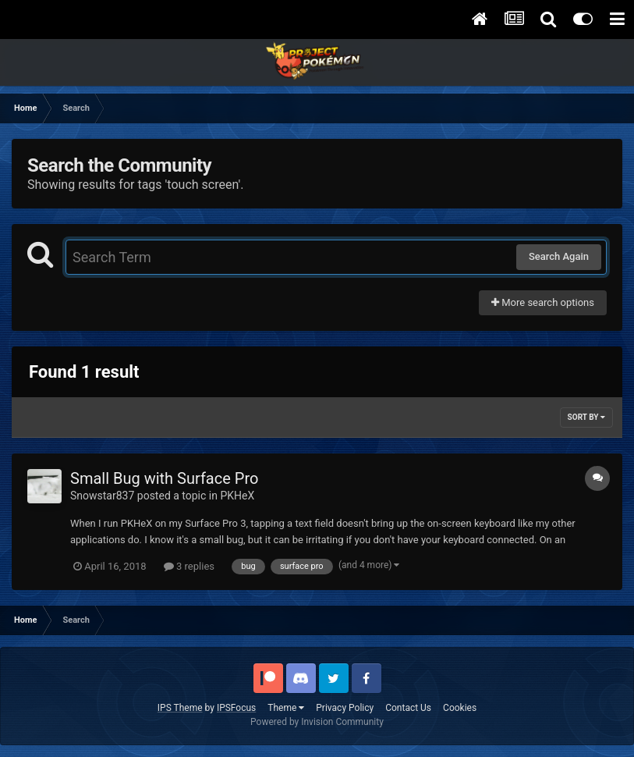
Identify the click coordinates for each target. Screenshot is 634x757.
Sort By (586, 417)
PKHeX (237, 495)
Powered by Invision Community (317, 721)
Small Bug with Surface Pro (164, 478)
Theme (285, 707)
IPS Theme (180, 707)
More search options (542, 302)
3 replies (189, 566)
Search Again (559, 256)
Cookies (459, 707)
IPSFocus (236, 707)
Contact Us (408, 707)
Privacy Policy (345, 707)
